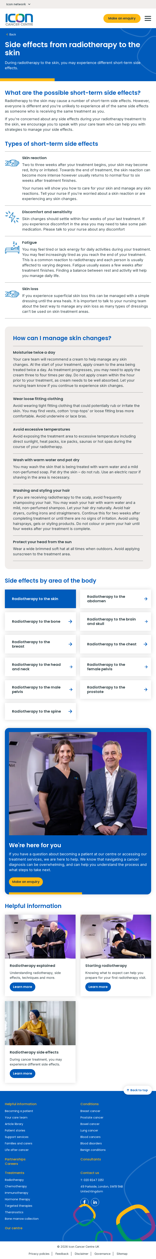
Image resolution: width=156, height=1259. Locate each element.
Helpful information (21, 1104)
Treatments (14, 1173)
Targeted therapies (18, 1206)
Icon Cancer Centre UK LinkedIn (95, 1202)
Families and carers (18, 1143)
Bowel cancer (90, 1124)
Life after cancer (17, 1150)
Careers (11, 1163)
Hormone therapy (17, 1199)
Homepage (19, 20)
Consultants (90, 1159)
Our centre (13, 1228)
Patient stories (15, 1130)
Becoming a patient (19, 1111)
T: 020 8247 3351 (92, 1180)
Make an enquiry (122, 18)
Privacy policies (39, 1253)
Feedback (62, 1253)
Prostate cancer (91, 1117)
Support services (16, 1137)
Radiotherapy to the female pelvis (118, 667)
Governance (102, 1253)
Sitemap (122, 1253)
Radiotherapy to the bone (43, 621)
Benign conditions (93, 1150)
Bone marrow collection (22, 1219)
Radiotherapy (14, 1180)
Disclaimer (81, 1253)
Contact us (89, 1173)
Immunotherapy (16, 1193)
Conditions (89, 1104)
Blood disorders (91, 1143)
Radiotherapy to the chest (118, 644)
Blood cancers (90, 1137)
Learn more (22, 986)
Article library (14, 1124)
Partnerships (15, 1159)
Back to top (137, 1090)
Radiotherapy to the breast (43, 644)
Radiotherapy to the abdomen (118, 598)
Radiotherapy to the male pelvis (43, 689)
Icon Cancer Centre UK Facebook (84, 1202)
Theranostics (14, 1212)
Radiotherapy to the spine (43, 711)
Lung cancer (89, 1130)
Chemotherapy (16, 1186)
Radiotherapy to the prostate (118, 689)
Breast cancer (90, 1111)
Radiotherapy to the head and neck (43, 667)
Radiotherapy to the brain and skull (118, 621)
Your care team (16, 1117)
